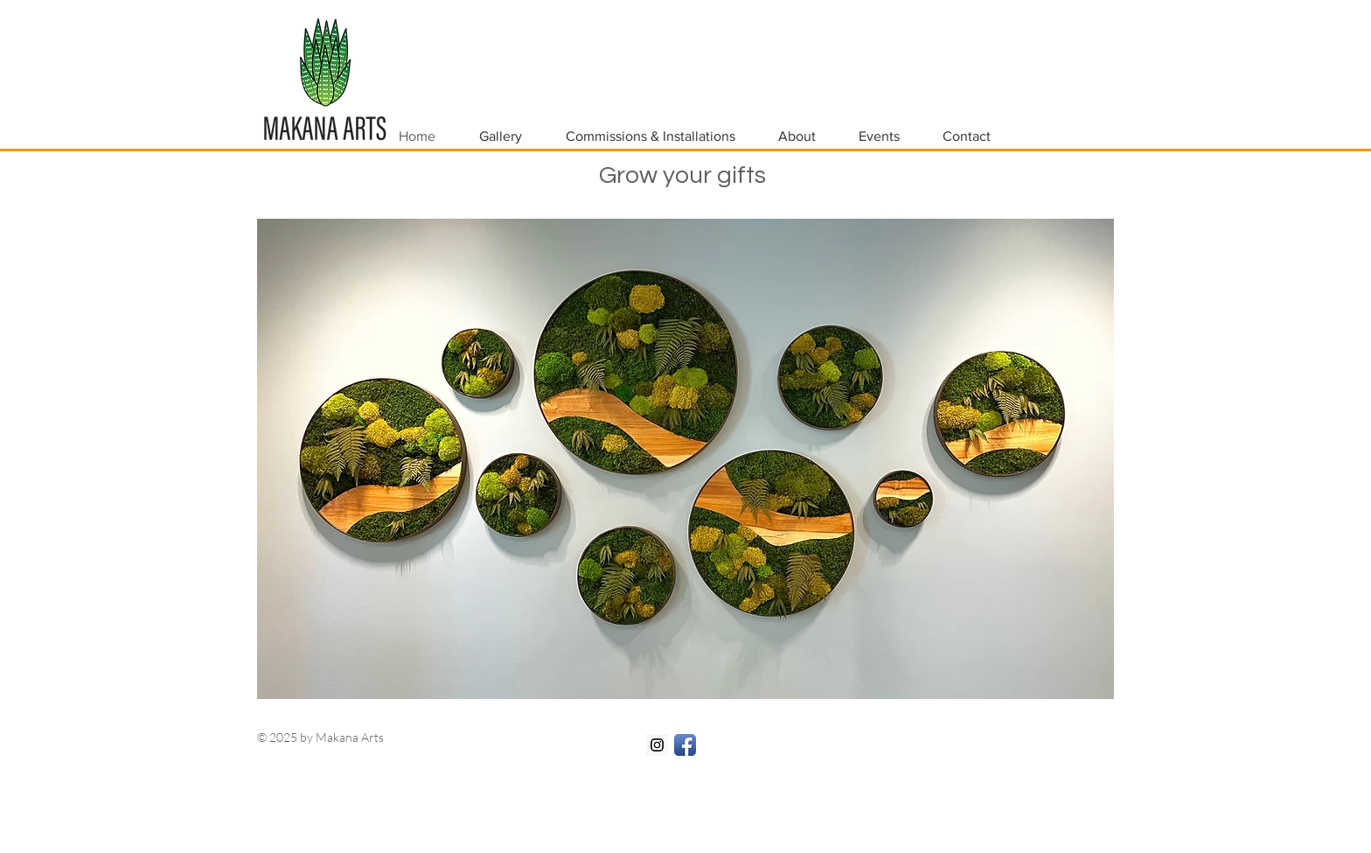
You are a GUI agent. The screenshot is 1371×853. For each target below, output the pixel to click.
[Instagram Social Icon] (657, 745)
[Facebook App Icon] (685, 745)
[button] (685, 459)
